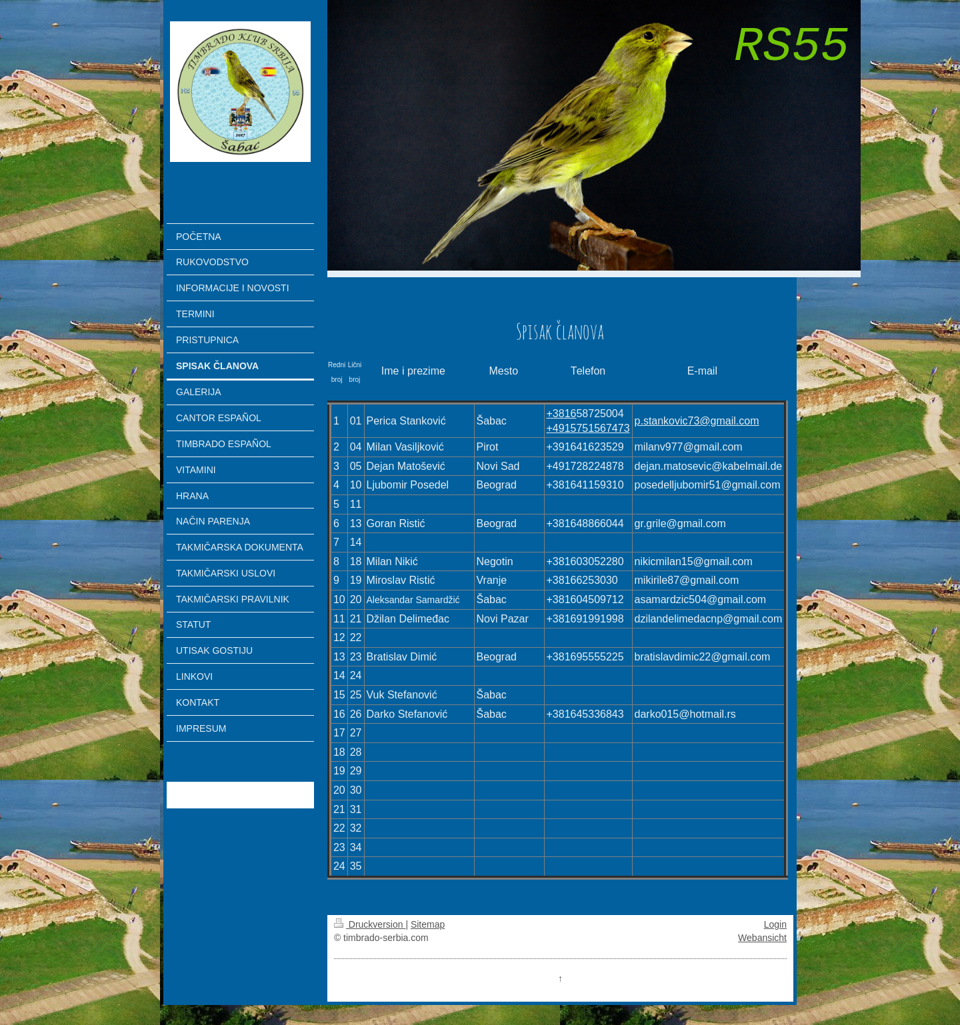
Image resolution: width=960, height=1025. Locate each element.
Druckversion (369, 924)
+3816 (562, 413)
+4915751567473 (588, 428)
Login (775, 924)
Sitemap (428, 924)
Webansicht (762, 937)
